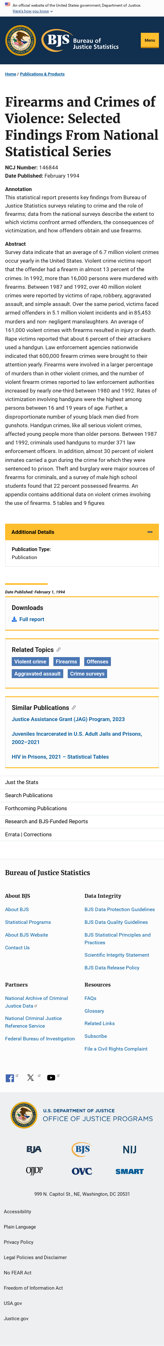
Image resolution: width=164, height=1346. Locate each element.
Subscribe (96, 1036)
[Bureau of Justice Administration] (34, 1147)
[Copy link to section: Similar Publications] (72, 707)
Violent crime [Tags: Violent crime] (30, 661)
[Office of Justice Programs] (20, 40)
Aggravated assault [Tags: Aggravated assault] (37, 673)
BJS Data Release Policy (112, 968)
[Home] (80, 40)
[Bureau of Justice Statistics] (82, 1154)
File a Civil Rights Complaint (116, 1049)
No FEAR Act (17, 1273)
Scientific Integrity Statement (117, 955)
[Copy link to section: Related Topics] (57, 649)
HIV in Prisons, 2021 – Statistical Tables (60, 757)
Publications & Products (42, 74)
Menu (150, 40)
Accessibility (17, 1212)
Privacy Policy (18, 1242)
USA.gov (13, 1303)
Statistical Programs (28, 922)
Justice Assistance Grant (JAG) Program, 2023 (68, 719)
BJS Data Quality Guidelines (116, 922)
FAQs (90, 998)
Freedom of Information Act (33, 1288)
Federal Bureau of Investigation (40, 1039)
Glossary (94, 1011)
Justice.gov (16, 1318)
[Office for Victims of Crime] (82, 1171)
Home (10, 74)
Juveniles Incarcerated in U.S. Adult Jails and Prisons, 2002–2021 (77, 738)
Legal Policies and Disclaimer (35, 1257)
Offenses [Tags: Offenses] (97, 661)
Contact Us (17, 948)
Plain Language (20, 1227)
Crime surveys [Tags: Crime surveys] (87, 673)
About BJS (17, 909)
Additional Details (32, 532)
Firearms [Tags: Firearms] (66, 661)
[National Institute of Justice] (129, 1147)
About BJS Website (26, 935)
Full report (31, 619)
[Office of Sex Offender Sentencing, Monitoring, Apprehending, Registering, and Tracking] (130, 1170)
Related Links (100, 1023)
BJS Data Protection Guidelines (120, 909)
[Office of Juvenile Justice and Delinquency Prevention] (34, 1173)
